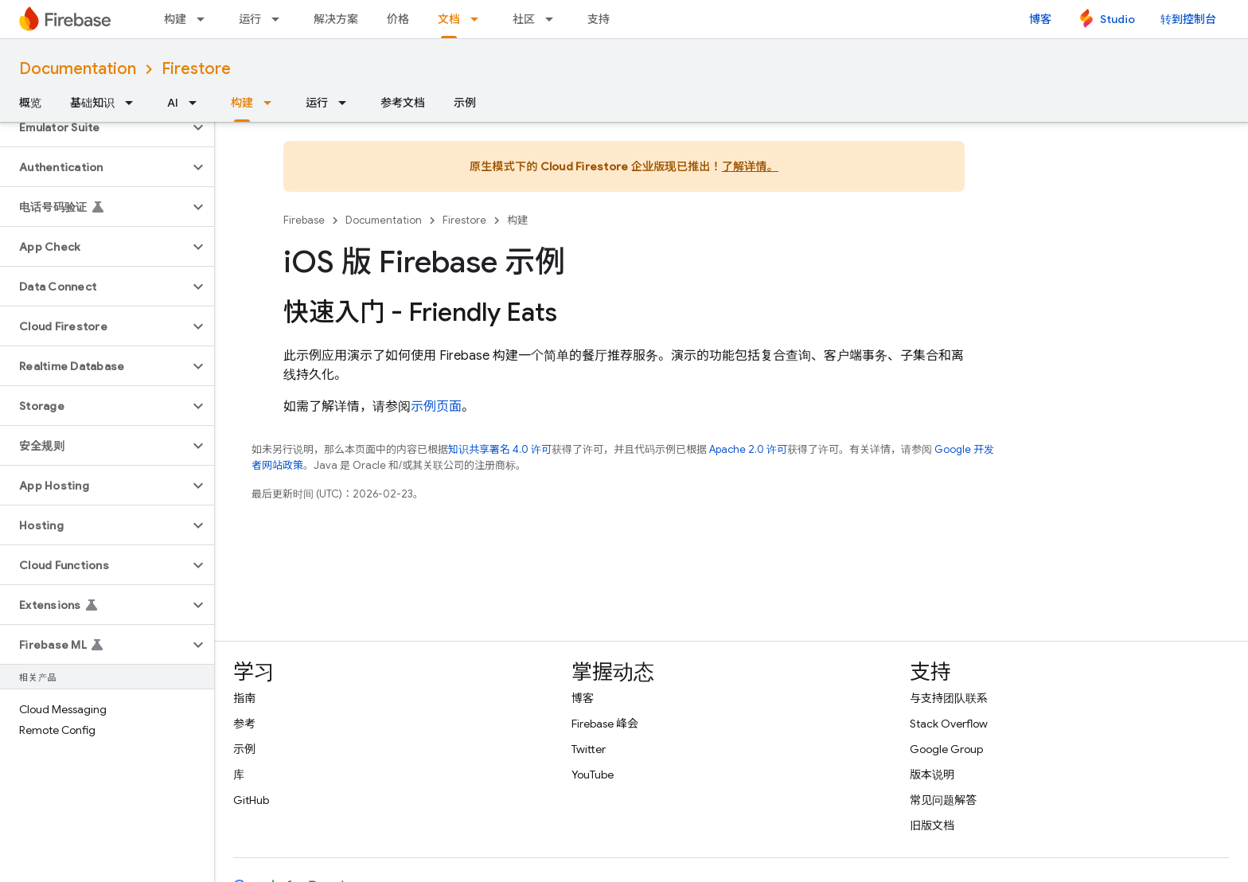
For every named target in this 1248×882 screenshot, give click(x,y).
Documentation (77, 69)
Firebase (304, 220)
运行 (250, 19)
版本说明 (932, 774)
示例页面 (436, 407)
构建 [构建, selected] (242, 103)
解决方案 (336, 19)
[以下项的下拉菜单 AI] (197, 103)
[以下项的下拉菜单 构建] (205, 19)
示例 (465, 103)
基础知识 (92, 103)
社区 (524, 19)
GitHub (251, 800)
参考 (244, 723)
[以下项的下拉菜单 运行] (280, 19)
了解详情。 (750, 166)
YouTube (592, 774)
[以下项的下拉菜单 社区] (554, 19)
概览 (30, 103)
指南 (244, 698)
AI (172, 103)
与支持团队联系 (949, 698)
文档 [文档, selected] (449, 19)
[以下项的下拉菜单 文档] (479, 19)
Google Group (946, 749)
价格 (398, 19)
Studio (1117, 19)
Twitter (588, 749)
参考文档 (402, 103)
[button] (94, 127)
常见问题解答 (943, 800)
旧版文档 (932, 825)
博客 (1040, 19)
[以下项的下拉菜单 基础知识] (134, 103)
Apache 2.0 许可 (748, 449)
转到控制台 (1188, 19)
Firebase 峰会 (604, 723)
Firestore (196, 69)
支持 (598, 19)
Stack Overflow (949, 723)
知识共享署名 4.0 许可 (500, 449)
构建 (175, 19)
